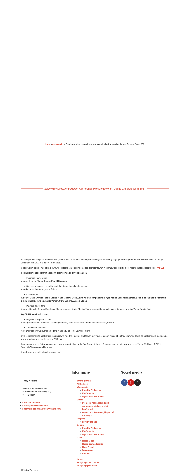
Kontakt (86, 453)
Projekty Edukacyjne (91, 390)
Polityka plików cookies (88, 462)
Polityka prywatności (87, 465)
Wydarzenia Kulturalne (92, 396)
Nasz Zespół (88, 447)
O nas (79, 437)
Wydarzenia (82, 387)
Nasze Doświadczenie (92, 444)
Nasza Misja (88, 441)
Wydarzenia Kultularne (93, 434)
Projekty (81, 418)
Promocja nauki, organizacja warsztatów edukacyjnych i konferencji (95, 406)
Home (47, 144)
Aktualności (57, 144)
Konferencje (88, 393)
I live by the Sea (89, 422)
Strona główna (84, 380)
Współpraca (87, 450)
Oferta (80, 399)
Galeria (80, 425)
